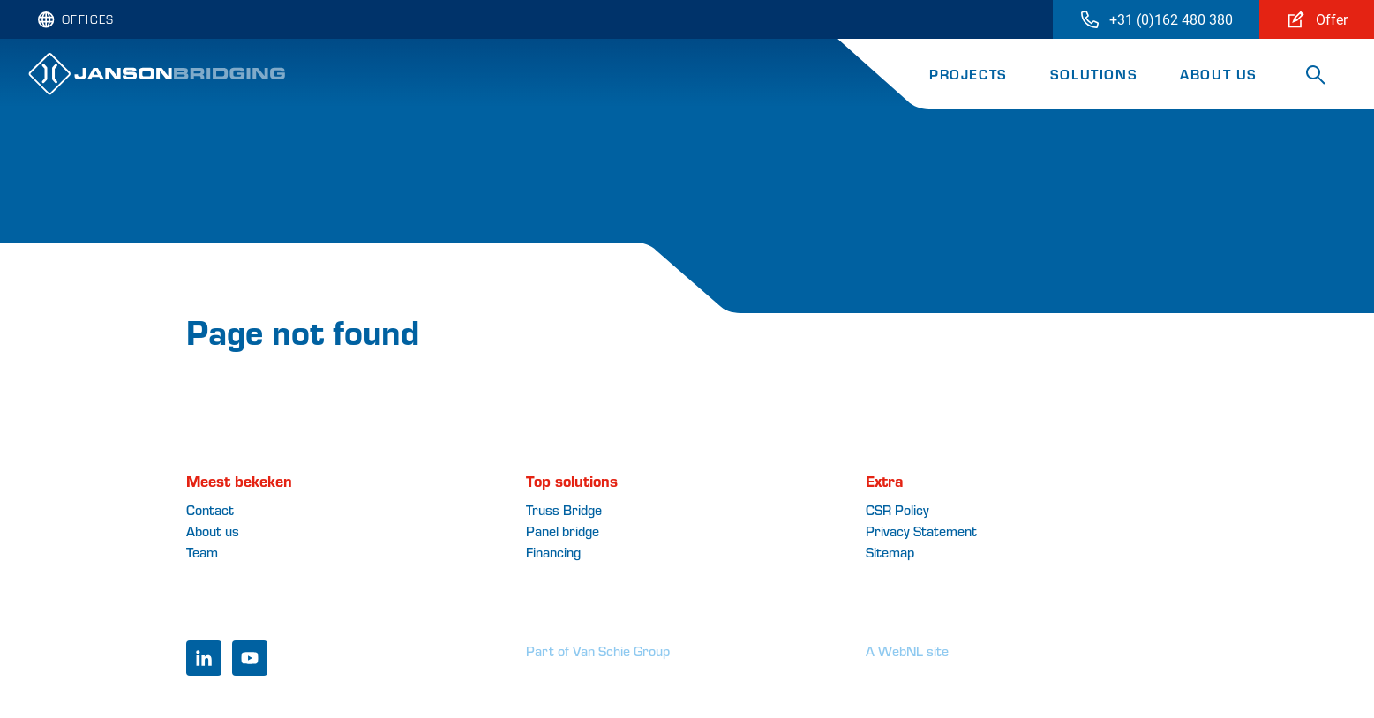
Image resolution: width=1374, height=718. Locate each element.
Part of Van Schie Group (598, 650)
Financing (553, 551)
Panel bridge (562, 530)
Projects (968, 73)
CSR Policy (897, 509)
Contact (210, 509)
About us (1219, 73)
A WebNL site (907, 650)
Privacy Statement (921, 530)
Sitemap (890, 551)
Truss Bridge (564, 509)
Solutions (1093, 73)
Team (202, 551)
